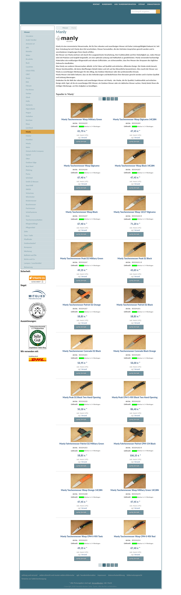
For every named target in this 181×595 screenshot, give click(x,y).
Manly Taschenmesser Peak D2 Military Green (81, 258)
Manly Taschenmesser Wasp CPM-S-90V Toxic (81, 536)
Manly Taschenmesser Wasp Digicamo (82, 165)
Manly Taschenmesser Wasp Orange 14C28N (82, 490)
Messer (65, 28)
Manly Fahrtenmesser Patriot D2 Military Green (81, 443)
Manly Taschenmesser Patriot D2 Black (135, 304)
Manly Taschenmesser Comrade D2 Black (82, 351)
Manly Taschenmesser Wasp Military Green (81, 119)
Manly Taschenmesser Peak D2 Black (135, 258)
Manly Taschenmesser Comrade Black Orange (134, 351)
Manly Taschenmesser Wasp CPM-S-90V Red (134, 536)
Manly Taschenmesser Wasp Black (81, 212)
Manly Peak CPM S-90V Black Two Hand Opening (135, 397)
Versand (84, 138)
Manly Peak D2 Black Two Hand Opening (82, 397)
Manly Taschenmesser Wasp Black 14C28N (134, 165)
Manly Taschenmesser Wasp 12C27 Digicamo (135, 212)
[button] (158, 11)
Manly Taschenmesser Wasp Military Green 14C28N (135, 490)
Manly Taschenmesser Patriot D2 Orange (82, 304)
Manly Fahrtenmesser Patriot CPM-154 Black (135, 443)
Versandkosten (97, 583)
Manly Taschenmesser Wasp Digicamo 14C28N (134, 119)
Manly (73, 28)
